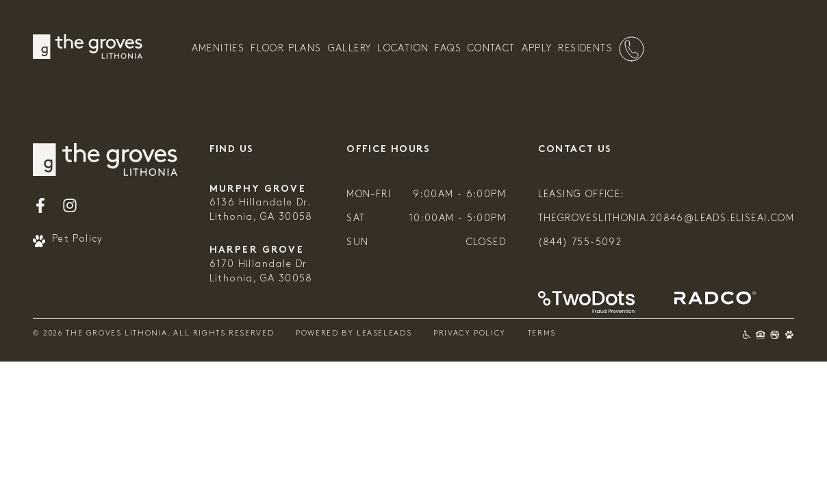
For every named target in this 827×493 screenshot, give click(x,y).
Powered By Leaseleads (353, 334)
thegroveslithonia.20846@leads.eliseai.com (666, 219)
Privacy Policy (469, 334)
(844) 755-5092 (580, 243)
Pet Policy (68, 240)
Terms (542, 334)
